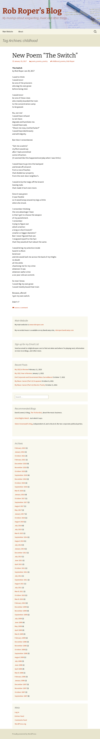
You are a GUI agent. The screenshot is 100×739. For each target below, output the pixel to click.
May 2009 (18, 626)
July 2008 (18, 661)
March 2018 (19, 491)
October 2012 (20, 568)
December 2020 (20, 463)
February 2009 (20, 638)
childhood (56, 61)
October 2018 (20, 483)
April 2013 (18, 564)
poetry (45, 61)
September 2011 (21, 580)
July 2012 (18, 576)
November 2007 (20, 688)
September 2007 (21, 696)
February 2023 (20, 448)
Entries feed (19, 716)
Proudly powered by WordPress (24, 734)
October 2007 (20, 692)
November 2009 (20, 611)
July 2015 (18, 529)
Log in (17, 712)
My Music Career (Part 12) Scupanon (28, 381)
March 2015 (19, 533)
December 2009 (20, 607)
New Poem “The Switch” (45, 55)
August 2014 (19, 541)
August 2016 (19, 522)
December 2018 (20, 479)
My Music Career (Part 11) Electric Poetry (30, 385)
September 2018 (21, 487)
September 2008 (21, 653)
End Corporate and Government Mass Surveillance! (34, 377)
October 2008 (20, 649)
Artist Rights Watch (22, 418)
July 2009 (18, 618)
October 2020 (20, 471)
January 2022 (19, 452)
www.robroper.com (36, 324)
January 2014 (19, 549)
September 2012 (21, 572)
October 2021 (20, 456)
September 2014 (21, 537)
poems (39, 61)
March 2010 (19, 599)
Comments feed (21, 720)
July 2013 (18, 556)
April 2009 (18, 630)
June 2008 (18, 665)
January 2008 (19, 680)
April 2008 (18, 669)
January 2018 (19, 494)
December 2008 (20, 642)
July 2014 (18, 545)
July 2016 (18, 525)
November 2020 (20, 467)
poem (33, 61)
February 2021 (20, 460)
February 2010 (20, 603)
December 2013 (20, 553)
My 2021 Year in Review (23, 373)
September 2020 (21, 475)
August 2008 (19, 657)
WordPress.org (20, 724)
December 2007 (20, 684)
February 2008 (20, 677)
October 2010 (20, 595)
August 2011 (19, 584)
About (20, 31)
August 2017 (19, 506)
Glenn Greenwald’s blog (23, 424)
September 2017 (21, 502)
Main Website (7, 31)
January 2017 (19, 514)
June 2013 (18, 560)
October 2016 (20, 518)
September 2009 (21, 615)
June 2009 (18, 622)
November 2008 (20, 646)
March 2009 (19, 634)
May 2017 (18, 510)
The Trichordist (36, 412)
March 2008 (19, 673)
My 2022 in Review (21, 369)
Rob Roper (70, 61)
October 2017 (20, 498)
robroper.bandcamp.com (64, 330)
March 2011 (19, 591)
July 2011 (18, 587)
